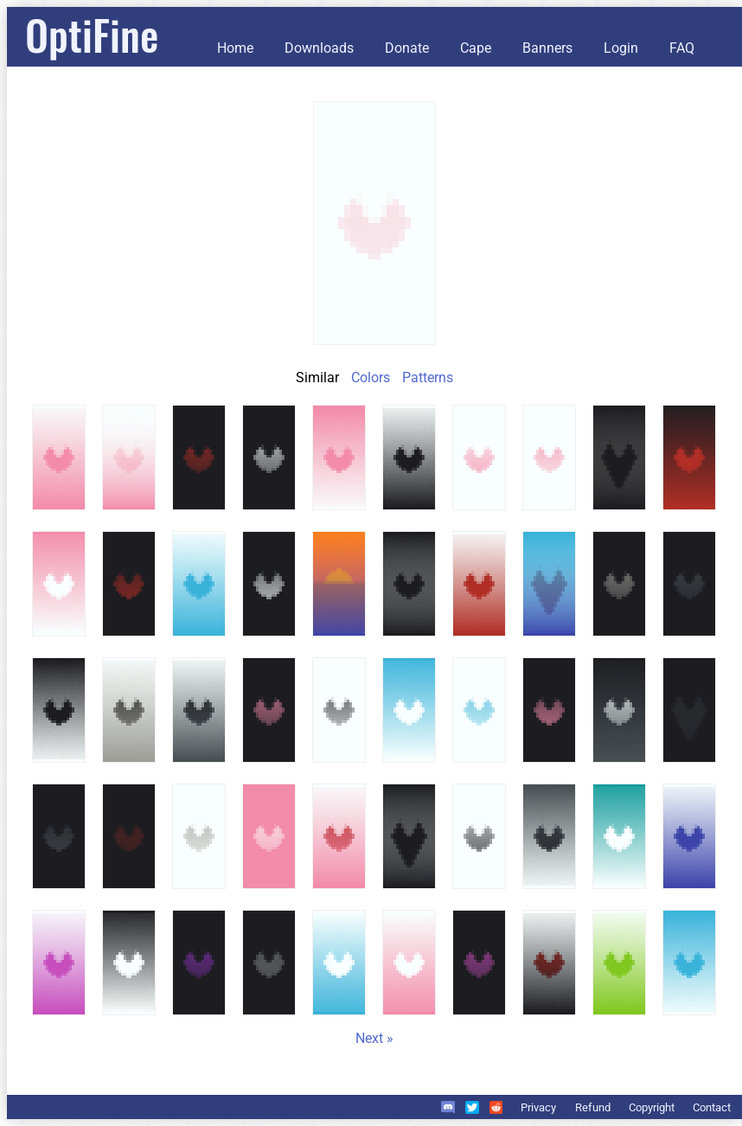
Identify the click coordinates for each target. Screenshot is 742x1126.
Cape (475, 48)
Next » (374, 1038)
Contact (712, 1107)
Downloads (319, 48)
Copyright (652, 1107)
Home (235, 48)
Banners (547, 48)
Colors (370, 377)
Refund (593, 1107)
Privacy (538, 1107)
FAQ (681, 48)
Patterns (427, 377)
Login (621, 48)
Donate (407, 48)
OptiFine (91, 34)
